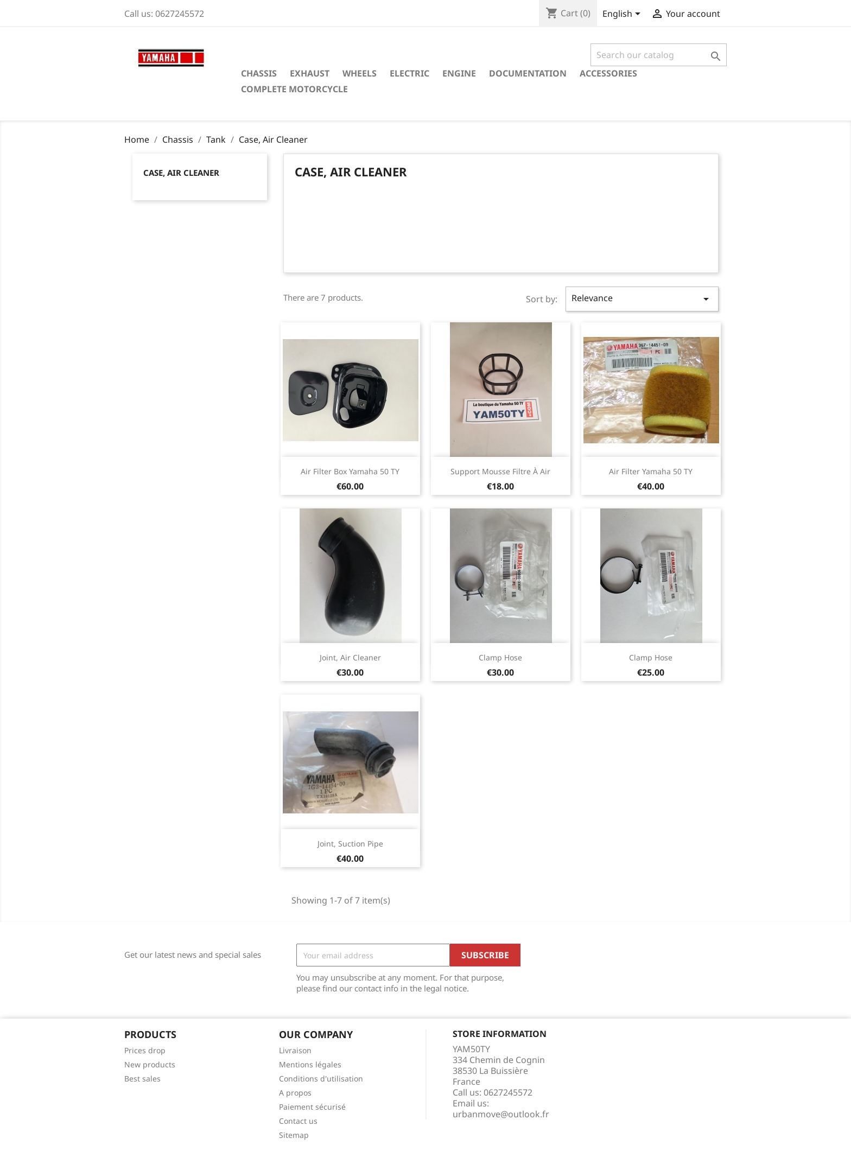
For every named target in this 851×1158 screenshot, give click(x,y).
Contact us (298, 1121)
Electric (409, 73)
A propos (295, 1092)
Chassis (259, 73)
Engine (459, 73)
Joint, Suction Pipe (350, 843)
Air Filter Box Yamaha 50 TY (350, 471)
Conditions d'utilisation (321, 1078)
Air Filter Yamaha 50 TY (651, 471)
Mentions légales (310, 1064)
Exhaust (309, 73)
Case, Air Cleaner (181, 172)
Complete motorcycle (294, 89)
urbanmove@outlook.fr (501, 1114)
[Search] (658, 54)
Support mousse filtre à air (500, 471)
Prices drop (145, 1050)
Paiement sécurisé (312, 1107)
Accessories (608, 73)
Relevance (642, 299)
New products (149, 1064)
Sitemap (294, 1135)
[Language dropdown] (623, 14)
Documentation (528, 73)
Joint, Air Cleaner (350, 657)
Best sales (142, 1078)
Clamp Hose (500, 657)
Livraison (295, 1050)
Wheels (359, 73)
